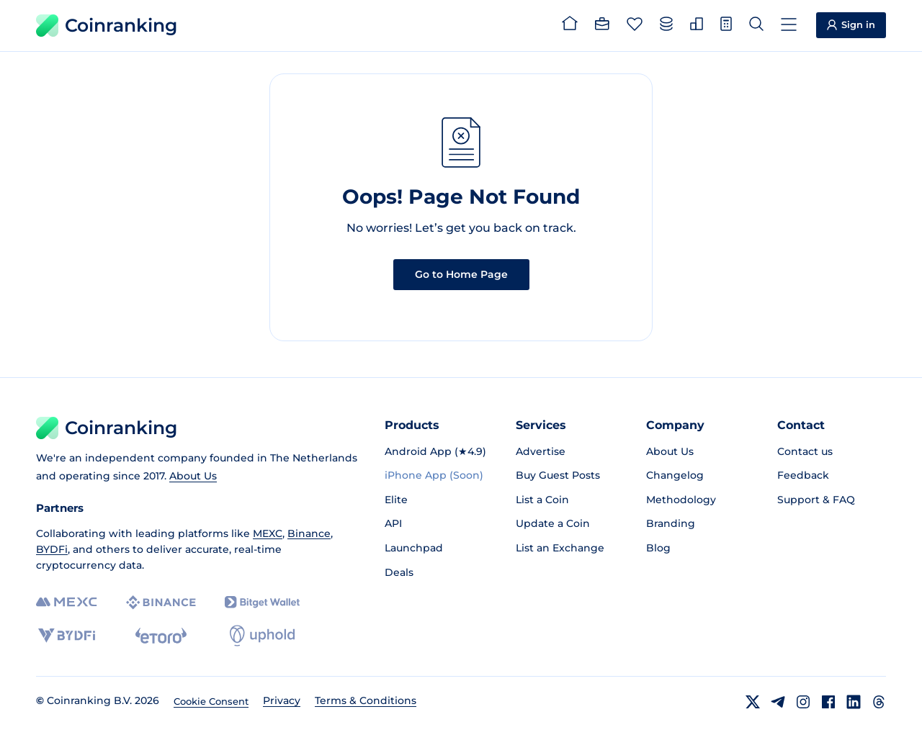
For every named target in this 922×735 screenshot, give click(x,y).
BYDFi (52, 549)
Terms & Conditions (365, 700)
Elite (396, 499)
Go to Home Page (461, 274)
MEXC (267, 533)
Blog (658, 547)
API (393, 523)
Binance (309, 533)
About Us (193, 475)
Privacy (281, 700)
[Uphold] (262, 635)
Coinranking (106, 25)
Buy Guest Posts (558, 475)
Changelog (675, 475)
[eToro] (161, 636)
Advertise (540, 451)
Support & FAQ (816, 499)
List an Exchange (560, 547)
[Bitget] (262, 602)
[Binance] (161, 602)
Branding (670, 523)
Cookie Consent (211, 701)
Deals (399, 572)
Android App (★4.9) (435, 451)
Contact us (805, 451)
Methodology (681, 499)
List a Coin (542, 499)
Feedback (803, 475)
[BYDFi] (66, 635)
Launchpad (414, 547)
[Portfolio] (602, 26)
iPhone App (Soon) (434, 475)
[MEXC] (66, 602)
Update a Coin (553, 523)
